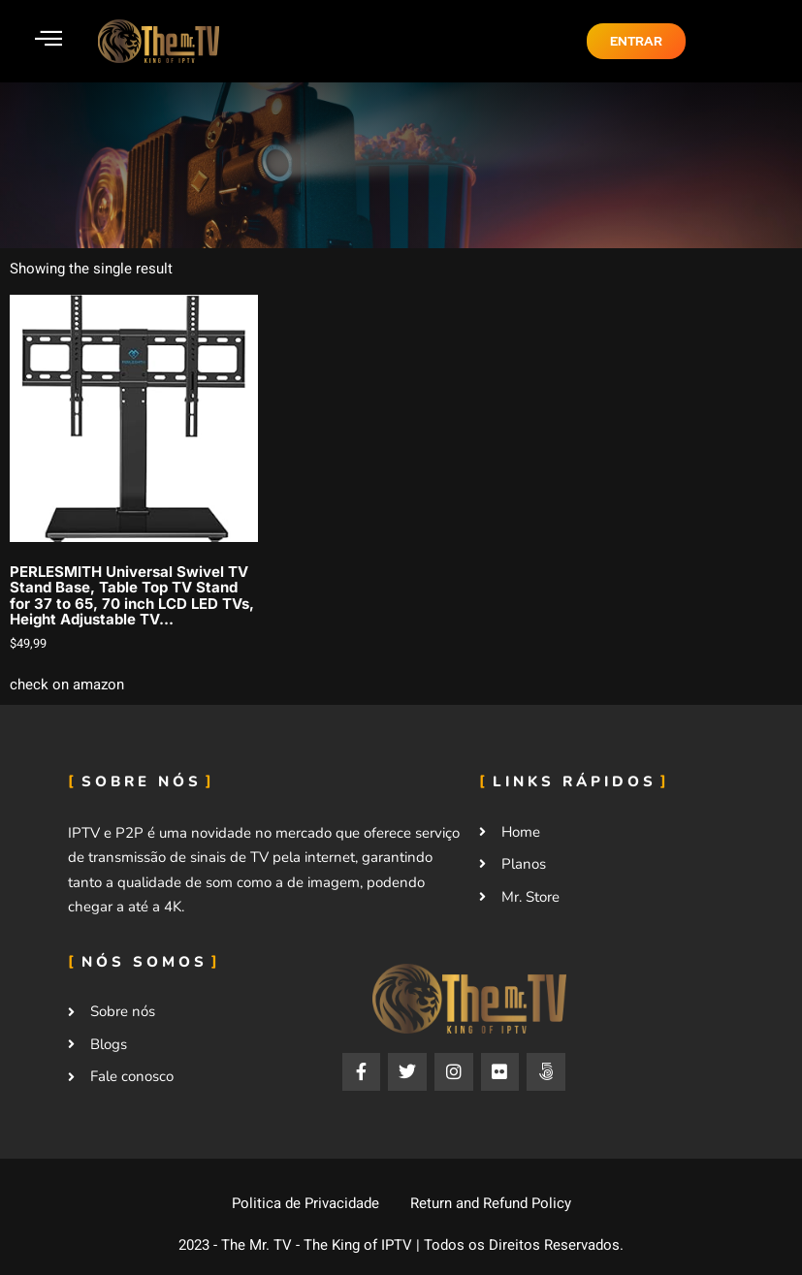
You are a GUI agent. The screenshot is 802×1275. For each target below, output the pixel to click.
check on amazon (67, 684)
